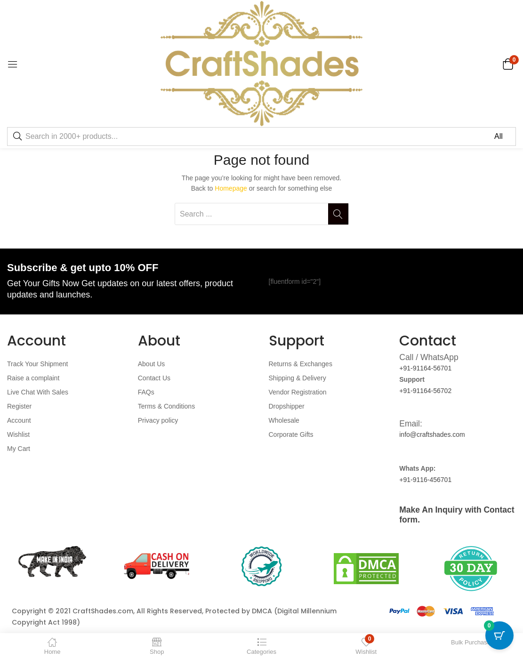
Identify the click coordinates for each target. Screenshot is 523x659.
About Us (151, 364)
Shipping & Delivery (297, 378)
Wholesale (284, 420)
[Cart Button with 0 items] (499, 635)
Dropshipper (287, 406)
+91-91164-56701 (425, 368)
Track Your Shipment (37, 364)
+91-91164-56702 (425, 390)
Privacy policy (158, 420)
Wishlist (18, 434)
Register (19, 406)
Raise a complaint (33, 378)
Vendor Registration (298, 392)
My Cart (18, 448)
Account (19, 420)
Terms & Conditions (166, 406)
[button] (508, 63)
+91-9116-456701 (425, 479)
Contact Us (154, 378)
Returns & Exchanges (300, 364)
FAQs (146, 392)
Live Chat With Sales (37, 392)
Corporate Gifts (291, 434)
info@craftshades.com (432, 434)
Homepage (231, 188)
